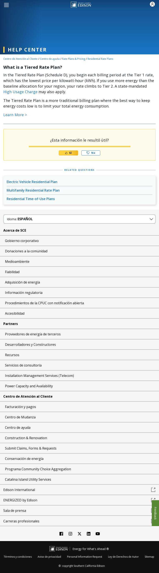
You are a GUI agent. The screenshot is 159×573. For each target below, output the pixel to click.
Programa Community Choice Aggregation (38, 469)
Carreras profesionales (79, 521)
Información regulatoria (23, 292)
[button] (6, 4)
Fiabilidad (12, 272)
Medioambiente (17, 261)
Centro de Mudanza (20, 417)
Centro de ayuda (50, 59)
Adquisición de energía (22, 282)
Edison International (79, 489)
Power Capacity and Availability (29, 386)
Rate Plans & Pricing (73, 59)
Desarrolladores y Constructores (30, 344)
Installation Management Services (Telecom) (39, 375)
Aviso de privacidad (49, 556)
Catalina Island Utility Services (28, 479)
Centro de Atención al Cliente (20, 59)
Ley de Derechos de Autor (123, 556)
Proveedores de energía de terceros (33, 334)
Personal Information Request (84, 556)
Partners (10, 323)
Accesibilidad (14, 313)
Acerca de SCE (14, 230)
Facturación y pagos (20, 406)
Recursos (12, 355)
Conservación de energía (24, 458)
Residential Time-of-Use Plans (31, 199)
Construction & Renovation (26, 438)
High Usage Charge (20, 91)
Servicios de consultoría (23, 365)
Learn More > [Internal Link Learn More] (15, 114)
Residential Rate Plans (100, 59)
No (90, 153)
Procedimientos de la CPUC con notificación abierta (44, 303)
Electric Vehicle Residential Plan (32, 182)
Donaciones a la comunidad (26, 251)
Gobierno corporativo (22, 240)
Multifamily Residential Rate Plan (33, 190)
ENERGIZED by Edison (79, 500)
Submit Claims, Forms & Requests (31, 448)
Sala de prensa (79, 510)
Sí (68, 153)
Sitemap (149, 556)
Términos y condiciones (18, 556)
